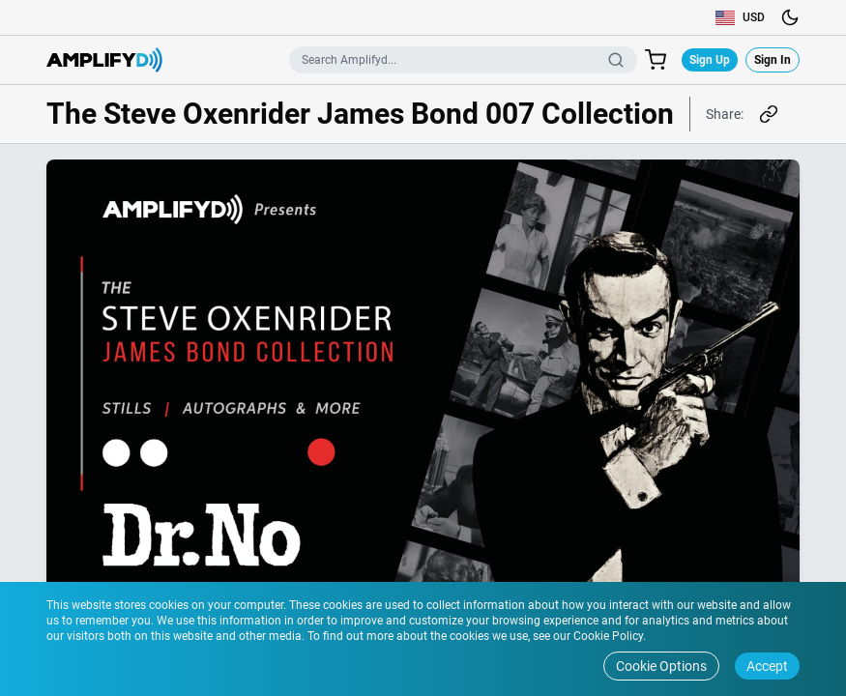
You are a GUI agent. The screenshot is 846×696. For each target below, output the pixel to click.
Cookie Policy (606, 636)
